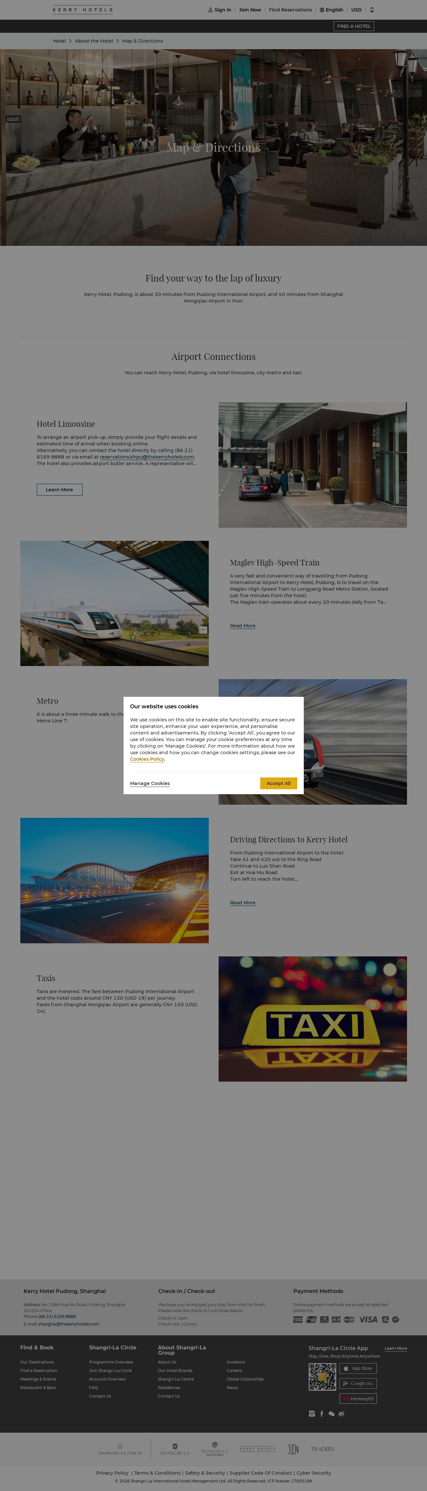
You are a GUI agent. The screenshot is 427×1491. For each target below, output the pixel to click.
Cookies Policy (147, 759)
